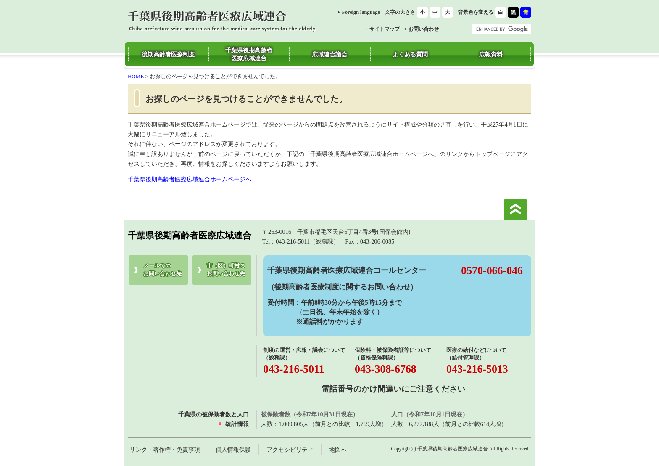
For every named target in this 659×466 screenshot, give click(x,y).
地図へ (338, 449)
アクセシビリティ (290, 449)
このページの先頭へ (515, 209)
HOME (136, 76)
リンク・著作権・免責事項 (164, 449)
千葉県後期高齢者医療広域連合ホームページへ (189, 179)
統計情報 (237, 424)
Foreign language (361, 12)
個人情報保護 (233, 449)
